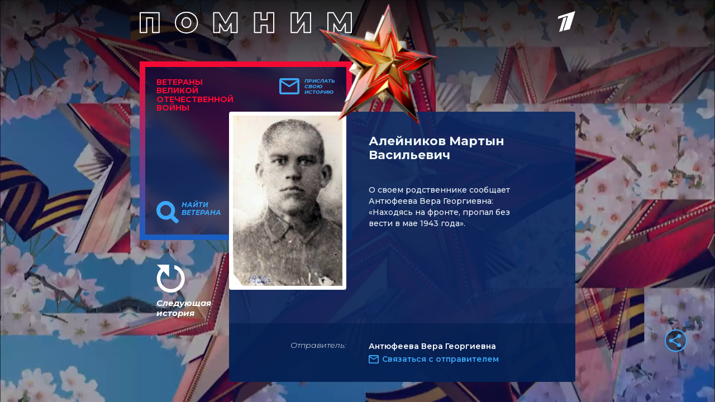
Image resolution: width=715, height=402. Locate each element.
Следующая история (183, 308)
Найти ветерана (201, 209)
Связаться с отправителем (440, 359)
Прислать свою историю (319, 86)
